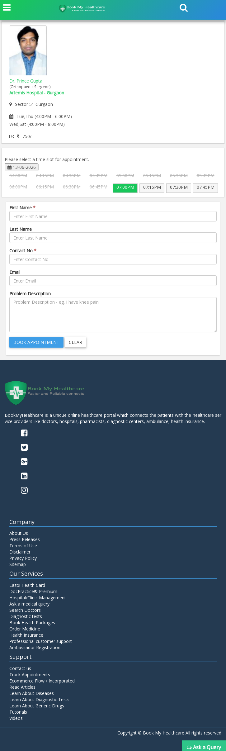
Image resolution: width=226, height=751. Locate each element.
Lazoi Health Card (27, 585)
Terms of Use (23, 546)
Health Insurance (26, 635)
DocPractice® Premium (33, 591)
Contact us (20, 668)
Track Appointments (29, 674)
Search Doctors (25, 610)
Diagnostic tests (25, 616)
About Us (18, 533)
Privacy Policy (23, 558)
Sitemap (17, 564)
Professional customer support (40, 641)
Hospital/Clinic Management (37, 598)
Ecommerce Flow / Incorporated (42, 681)
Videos (16, 718)
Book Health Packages (32, 622)
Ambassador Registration (34, 647)
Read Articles (22, 687)
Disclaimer (20, 552)
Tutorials (18, 712)
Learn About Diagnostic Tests (39, 699)
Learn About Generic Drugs (36, 706)
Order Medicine (24, 629)
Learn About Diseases (31, 693)
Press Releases (24, 539)
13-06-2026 (21, 167)
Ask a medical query (29, 604)
